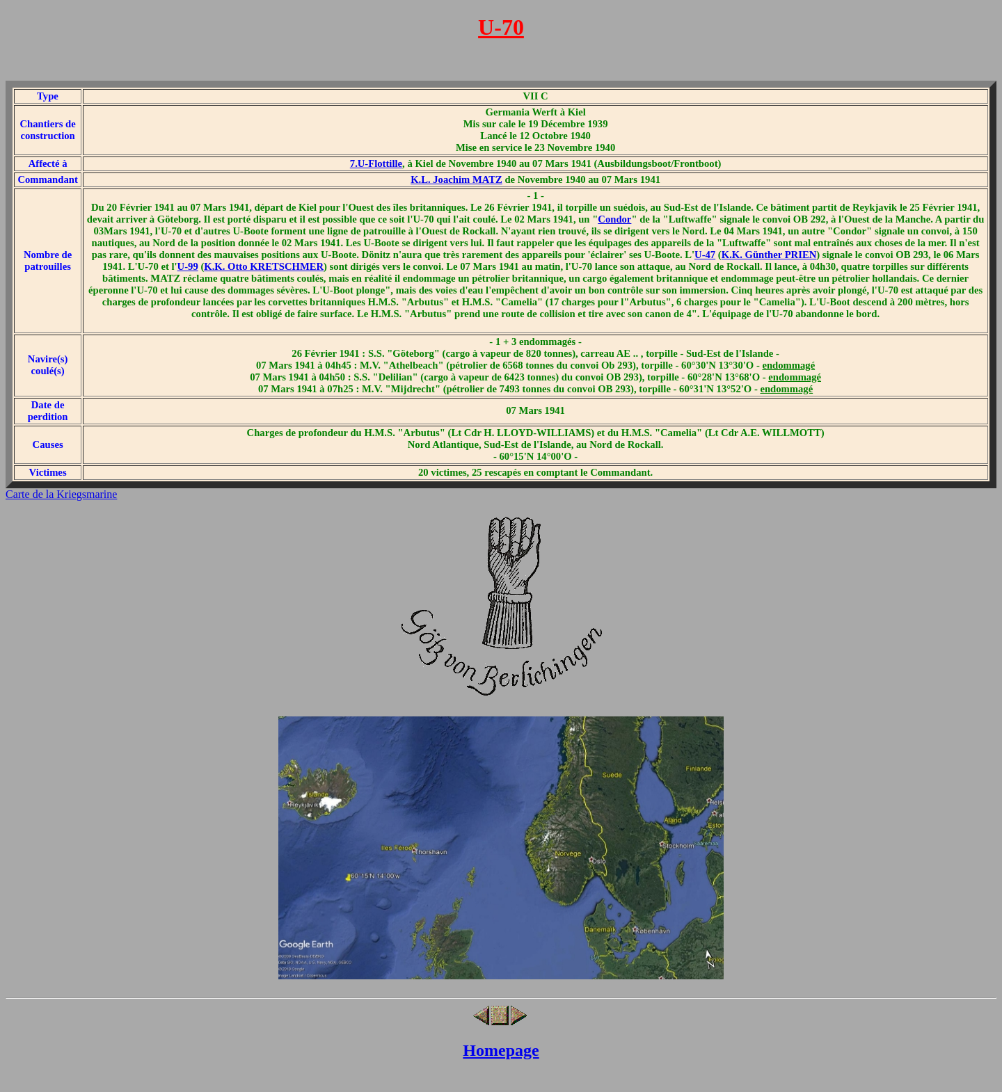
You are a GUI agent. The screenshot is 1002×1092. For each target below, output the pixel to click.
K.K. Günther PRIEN (769, 254)
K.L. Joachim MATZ (456, 179)
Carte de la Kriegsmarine (61, 494)
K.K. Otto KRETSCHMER (264, 266)
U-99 (187, 266)
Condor (614, 219)
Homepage (501, 1050)
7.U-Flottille (376, 163)
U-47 (704, 254)
